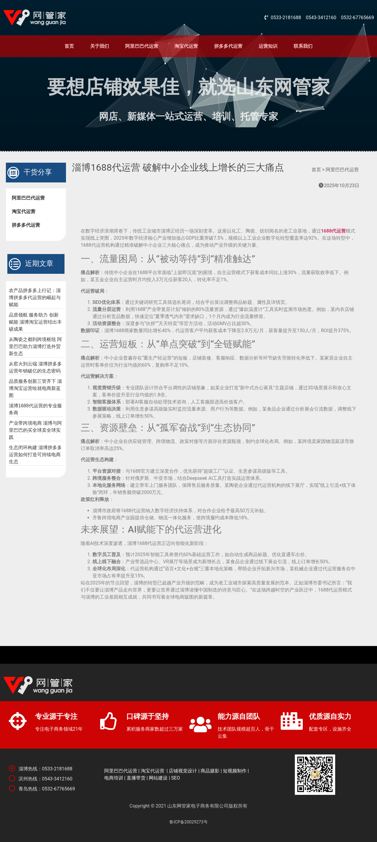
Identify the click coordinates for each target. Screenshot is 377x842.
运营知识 (268, 46)
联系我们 (303, 46)
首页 (69, 46)
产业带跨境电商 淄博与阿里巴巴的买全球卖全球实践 (35, 430)
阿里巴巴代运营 (141, 46)
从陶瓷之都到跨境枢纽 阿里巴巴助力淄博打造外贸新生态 (35, 346)
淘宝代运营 (186, 46)
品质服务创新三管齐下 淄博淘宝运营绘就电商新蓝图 (35, 388)
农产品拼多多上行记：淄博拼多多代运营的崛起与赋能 (35, 297)
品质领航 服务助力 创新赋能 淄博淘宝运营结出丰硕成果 (35, 322)
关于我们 (99, 46)
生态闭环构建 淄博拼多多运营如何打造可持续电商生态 (35, 454)
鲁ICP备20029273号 (188, 822)
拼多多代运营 (228, 46)
